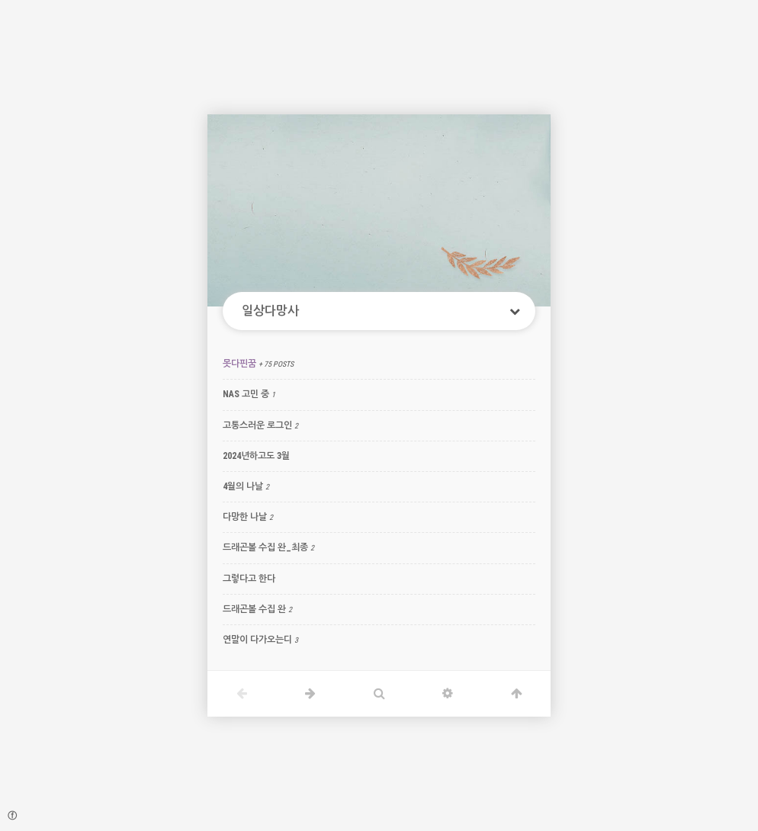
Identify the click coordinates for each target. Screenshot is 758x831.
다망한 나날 (245, 517)
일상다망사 (270, 310)
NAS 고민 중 (246, 394)
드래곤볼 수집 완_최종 (265, 547)
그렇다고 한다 (249, 578)
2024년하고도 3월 (256, 456)
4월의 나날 (243, 486)
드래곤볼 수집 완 (254, 609)
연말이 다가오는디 (257, 639)
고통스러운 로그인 (257, 425)
